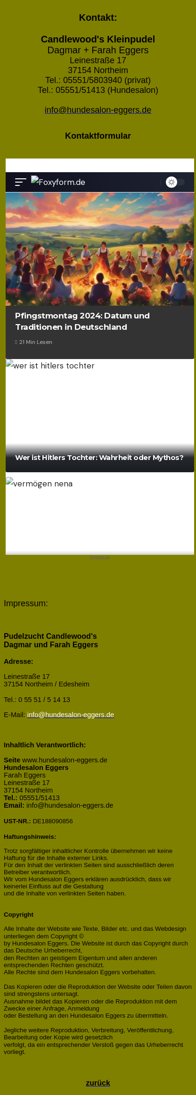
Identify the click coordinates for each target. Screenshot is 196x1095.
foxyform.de (100, 557)
